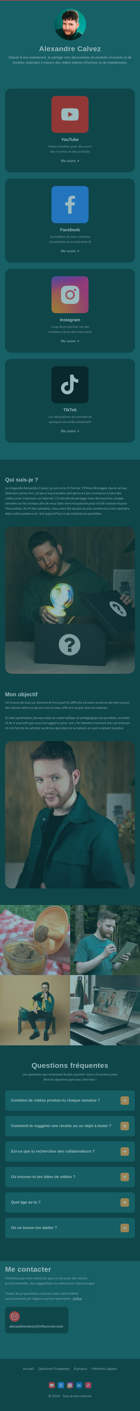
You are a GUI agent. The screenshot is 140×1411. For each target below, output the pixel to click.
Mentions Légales (104, 1368)
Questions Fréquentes (54, 1368)
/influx (77, 1298)
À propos (80, 1368)
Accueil (28, 1368)
